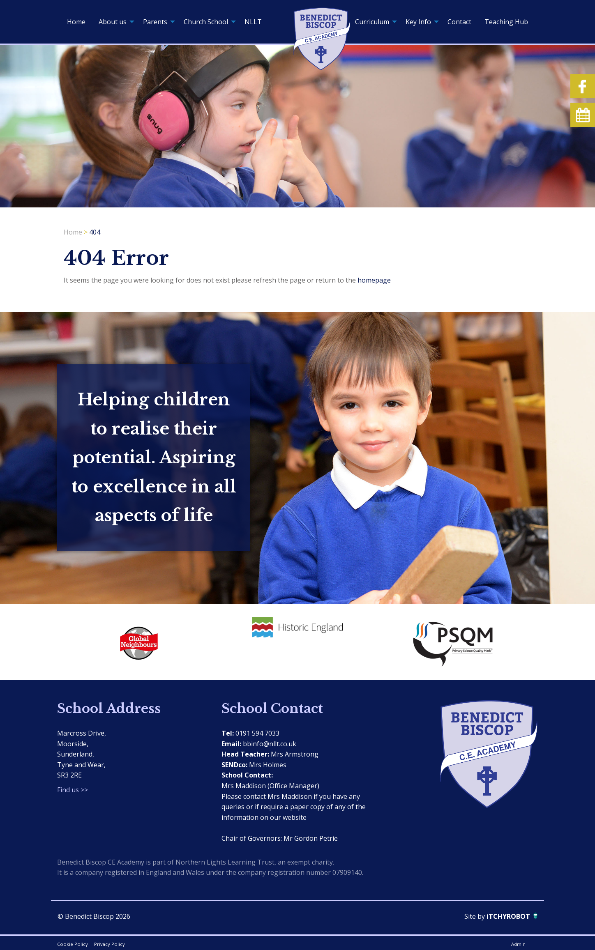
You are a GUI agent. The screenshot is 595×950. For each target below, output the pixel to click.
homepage (374, 280)
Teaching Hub (506, 21)
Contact (459, 21)
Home (76, 21)
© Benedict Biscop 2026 (94, 916)
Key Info (418, 21)
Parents (155, 21)
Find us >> (72, 789)
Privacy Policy (109, 944)
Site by (475, 916)
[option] (137, 641)
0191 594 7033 (257, 733)
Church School (206, 21)
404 (94, 232)
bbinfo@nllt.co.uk (269, 743)
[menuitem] (76, 22)
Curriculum (372, 21)
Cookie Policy (72, 944)
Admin (518, 944)
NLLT (253, 21)
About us (113, 21)
